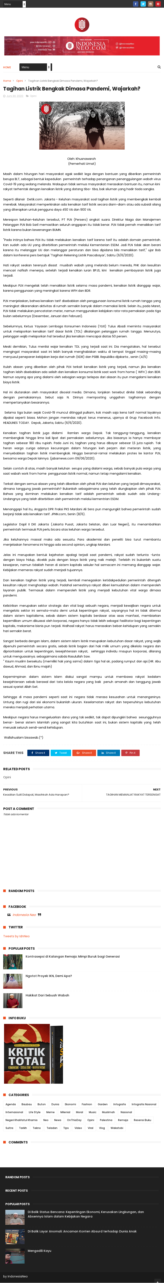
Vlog (102, 1128)
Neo (45, 1120)
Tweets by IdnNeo (16, 937)
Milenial (65, 1112)
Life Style (35, 1112)
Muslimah (108, 1112)
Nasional (126, 1112)
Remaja (123, 1120)
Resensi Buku (142, 1120)
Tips (66, 1128)
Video (78, 1128)
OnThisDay (74, 1120)
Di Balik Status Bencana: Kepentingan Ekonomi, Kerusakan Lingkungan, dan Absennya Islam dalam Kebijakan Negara (86, 1214)
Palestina (106, 1120)
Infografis (119, 1104)
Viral (90, 1128)
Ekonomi (70, 1104)
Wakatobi (117, 1128)
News (57, 1120)
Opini (19, 81)
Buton (42, 1104)
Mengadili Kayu (39, 1251)
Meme (50, 1112)
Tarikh (23, 1128)
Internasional (14, 1112)
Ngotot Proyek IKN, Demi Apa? (49, 976)
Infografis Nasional (144, 1104)
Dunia (55, 1104)
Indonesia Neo (24, 915)
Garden (103, 1104)
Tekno (37, 1128)
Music (92, 1112)
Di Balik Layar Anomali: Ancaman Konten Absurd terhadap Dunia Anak (82, 1231)
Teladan (52, 1128)
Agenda (11, 1104)
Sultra (9, 1128)
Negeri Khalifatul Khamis (22, 1120)
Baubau (27, 1104)
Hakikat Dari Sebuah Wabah (47, 995)
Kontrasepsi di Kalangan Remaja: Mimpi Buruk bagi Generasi (73, 957)
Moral (79, 1112)
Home (7, 67)
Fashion (87, 1104)
